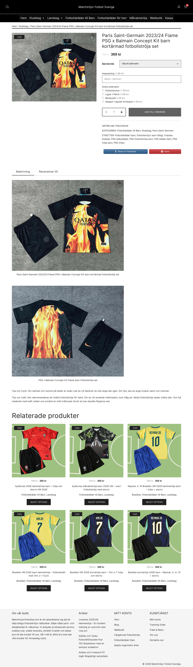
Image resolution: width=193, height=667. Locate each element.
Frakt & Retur (157, 629)
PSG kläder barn (162, 139)
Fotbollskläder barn (125, 135)
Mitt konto (155, 619)
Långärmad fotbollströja (127, 634)
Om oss (154, 634)
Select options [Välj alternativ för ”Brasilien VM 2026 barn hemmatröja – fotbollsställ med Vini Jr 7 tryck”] (38, 588)
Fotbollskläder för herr (112, 18)
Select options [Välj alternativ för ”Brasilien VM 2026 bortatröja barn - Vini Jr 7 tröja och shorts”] (96, 588)
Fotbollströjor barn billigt (150, 135)
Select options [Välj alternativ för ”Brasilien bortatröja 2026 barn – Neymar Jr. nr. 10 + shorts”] (154, 588)
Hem (24, 18)
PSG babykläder (119, 139)
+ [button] (121, 112)
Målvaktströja (138, 18)
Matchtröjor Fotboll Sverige (96, 7)
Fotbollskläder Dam (124, 640)
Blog (116, 624)
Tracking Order (158, 624)
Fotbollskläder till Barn (80, 18)
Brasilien (136, 494)
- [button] (106, 112)
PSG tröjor (119, 142)
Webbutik (156, 18)
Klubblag (37, 18)
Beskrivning (23, 171)
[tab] (23, 171)
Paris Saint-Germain (162, 130)
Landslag (55, 18)
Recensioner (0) (48, 171)
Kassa (169, 18)
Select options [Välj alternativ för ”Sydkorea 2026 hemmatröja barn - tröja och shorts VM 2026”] (38, 502)
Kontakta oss (156, 640)
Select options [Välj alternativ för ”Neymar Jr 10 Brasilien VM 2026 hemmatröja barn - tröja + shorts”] (154, 502)
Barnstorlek (108, 63)
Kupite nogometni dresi (126, 645)
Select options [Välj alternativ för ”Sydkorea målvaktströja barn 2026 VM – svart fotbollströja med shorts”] (96, 502)
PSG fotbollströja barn (141, 139)
